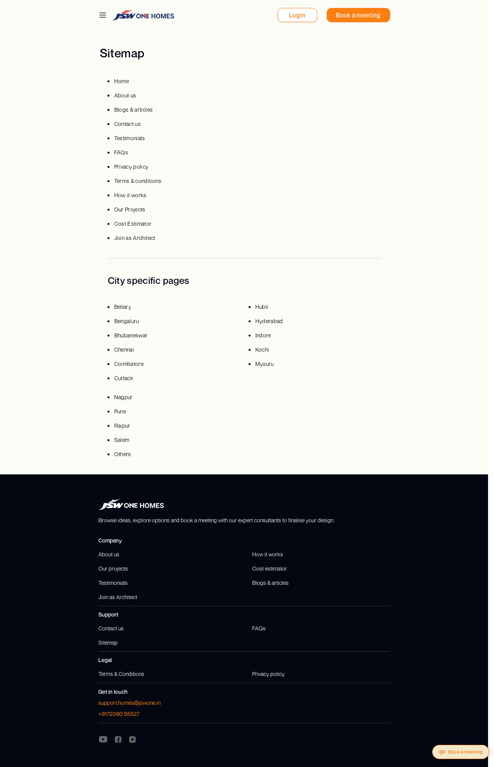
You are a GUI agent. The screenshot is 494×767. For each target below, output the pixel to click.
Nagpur (123, 397)
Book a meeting (461, 752)
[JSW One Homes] (143, 15)
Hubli (261, 306)
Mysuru (264, 363)
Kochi (262, 349)
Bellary (123, 306)
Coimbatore (129, 363)
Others (122, 454)
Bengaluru (126, 321)
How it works (130, 195)
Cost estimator (269, 568)
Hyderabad (269, 321)
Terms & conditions (137, 180)
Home (121, 81)
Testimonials (129, 138)
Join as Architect (134, 237)
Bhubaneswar (131, 335)
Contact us (127, 123)
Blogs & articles (133, 109)
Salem (122, 439)
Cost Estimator (133, 223)
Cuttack (124, 378)
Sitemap (108, 642)
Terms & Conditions (121, 673)
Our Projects (130, 209)
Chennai (124, 349)
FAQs (121, 152)
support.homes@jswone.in (129, 702)
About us (125, 95)
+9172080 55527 (119, 713)
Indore (263, 335)
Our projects (113, 568)
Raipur (122, 425)
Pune (120, 411)
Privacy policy (131, 166)
